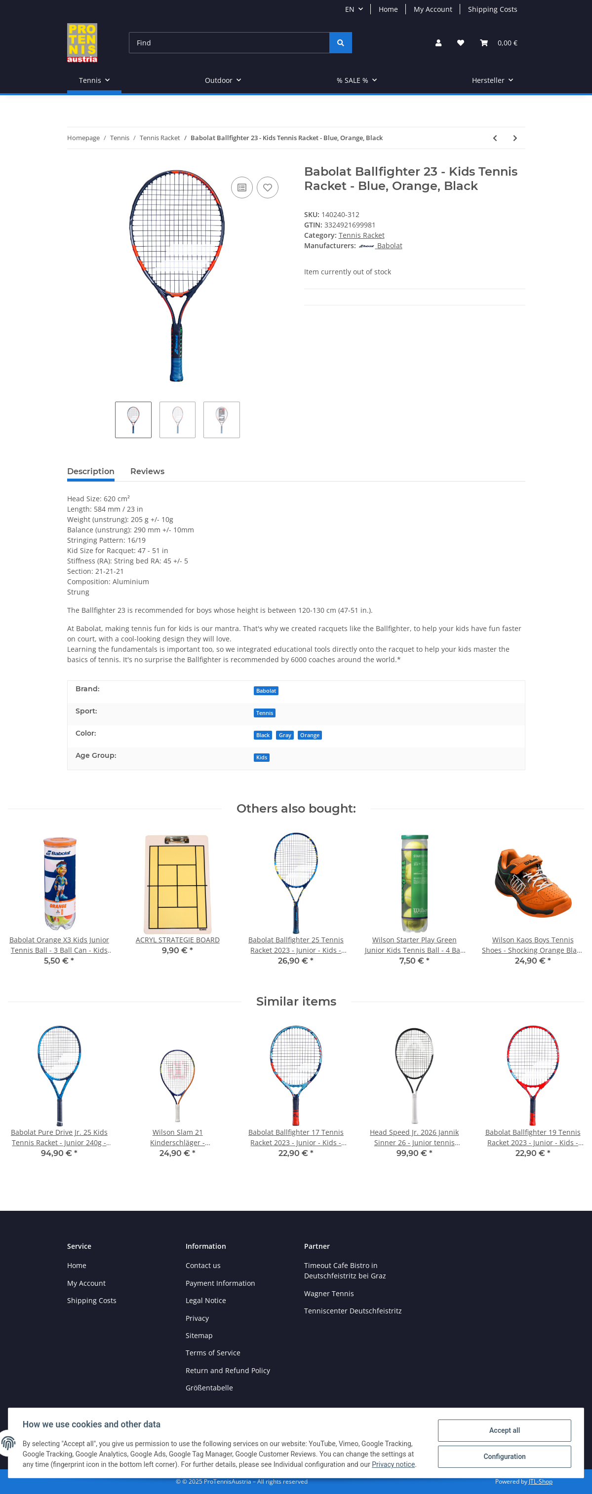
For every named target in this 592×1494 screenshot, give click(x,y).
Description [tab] (91, 471)
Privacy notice (394, 1464)
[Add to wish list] (267, 187)
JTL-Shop (541, 1481)
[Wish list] (460, 43)
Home (388, 9)
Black (263, 735)
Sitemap (199, 1335)
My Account (433, 9)
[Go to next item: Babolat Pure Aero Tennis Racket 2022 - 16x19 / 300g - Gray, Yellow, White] (515, 138)
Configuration (503, 1456)
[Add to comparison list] (242, 187)
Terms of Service (213, 1352)
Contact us (203, 1265)
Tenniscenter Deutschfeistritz (353, 1310)
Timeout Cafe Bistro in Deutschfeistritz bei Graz (345, 1270)
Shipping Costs (492, 9)
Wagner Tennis (329, 1293)
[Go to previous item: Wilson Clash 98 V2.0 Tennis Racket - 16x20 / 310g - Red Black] (495, 138)
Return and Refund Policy (228, 1370)
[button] (438, 43)
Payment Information (220, 1283)
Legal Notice (206, 1300)
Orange (309, 735)
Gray (285, 735)
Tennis (264, 713)
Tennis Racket (362, 235)
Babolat (266, 690)
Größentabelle (209, 1387)
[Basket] (498, 43)
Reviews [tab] (147, 471)
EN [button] (350, 9)
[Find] (229, 42)
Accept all (503, 1431)
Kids (261, 757)
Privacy (197, 1318)
